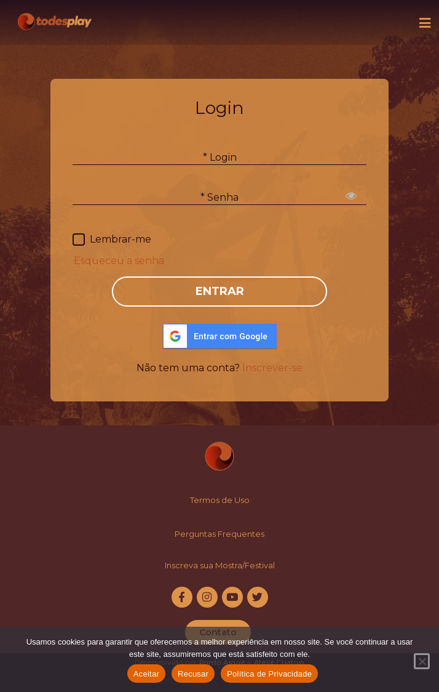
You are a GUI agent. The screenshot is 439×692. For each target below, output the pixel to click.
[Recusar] (422, 661)
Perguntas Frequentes (219, 534)
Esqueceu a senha (119, 261)
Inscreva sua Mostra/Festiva (219, 565)
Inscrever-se (272, 368)
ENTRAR (220, 291)
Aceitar (146, 673)
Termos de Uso (220, 500)
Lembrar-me (120, 239)
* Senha (219, 197)
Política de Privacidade (269, 673)
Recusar (193, 673)
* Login (220, 157)
